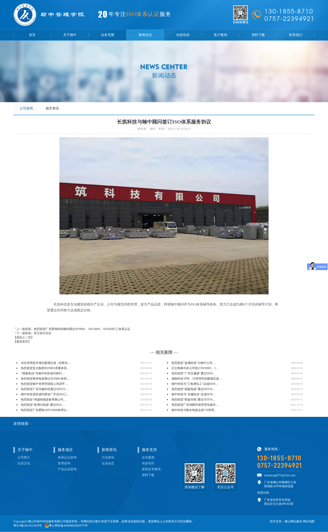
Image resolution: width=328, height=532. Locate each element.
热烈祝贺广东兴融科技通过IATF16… (44, 389)
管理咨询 (64, 463)
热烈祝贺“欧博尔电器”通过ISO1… (43, 405)
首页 (32, 35)
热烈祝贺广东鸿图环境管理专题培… (195, 405)
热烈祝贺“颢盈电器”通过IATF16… (193, 389)
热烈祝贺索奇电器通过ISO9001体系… (45, 378)
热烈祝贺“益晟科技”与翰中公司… (193, 363)
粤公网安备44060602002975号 (68, 525)
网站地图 (309, 521)
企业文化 (24, 463)
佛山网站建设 (293, 521)
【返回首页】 (22, 341)
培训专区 (148, 463)
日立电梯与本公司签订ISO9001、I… (195, 368)
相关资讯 (52, 108)
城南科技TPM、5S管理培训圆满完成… (197, 378)
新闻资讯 (109, 450)
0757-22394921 (279, 465)
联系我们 (295, 35)
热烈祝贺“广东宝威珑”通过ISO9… (193, 373)
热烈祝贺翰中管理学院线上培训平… (44, 384)
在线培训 (183, 35)
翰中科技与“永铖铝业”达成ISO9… (193, 394)
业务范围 (107, 35)
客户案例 (220, 35)
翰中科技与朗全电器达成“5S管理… (194, 410)
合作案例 (148, 457)
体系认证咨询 (67, 457)
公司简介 (24, 457)
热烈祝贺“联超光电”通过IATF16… (193, 399)
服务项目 (65, 450)
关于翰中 (70, 35)
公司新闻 (26, 108)
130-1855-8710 (279, 458)
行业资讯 (108, 457)
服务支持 (149, 450)
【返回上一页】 (23, 337)
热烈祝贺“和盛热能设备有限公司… (43, 399)
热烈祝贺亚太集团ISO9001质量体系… (45, 368)
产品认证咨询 (67, 469)
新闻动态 (145, 35)
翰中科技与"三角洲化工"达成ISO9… (195, 384)
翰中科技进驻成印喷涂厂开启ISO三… (45, 394)
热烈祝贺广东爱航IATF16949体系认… (45, 410)
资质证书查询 (151, 469)
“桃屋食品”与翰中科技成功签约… (42, 373)
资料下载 (258, 35)
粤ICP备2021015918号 (27, 525)
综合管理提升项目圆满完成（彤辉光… (46, 363)
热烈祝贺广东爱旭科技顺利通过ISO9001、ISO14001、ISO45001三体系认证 (82, 329)
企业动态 (108, 463)
